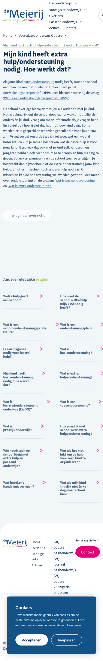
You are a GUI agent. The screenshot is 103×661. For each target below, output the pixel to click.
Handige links (37, 557)
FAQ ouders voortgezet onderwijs (62, 584)
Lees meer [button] (74, 625)
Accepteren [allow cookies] (31, 640)
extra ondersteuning (39, 80)
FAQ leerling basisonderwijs (63, 564)
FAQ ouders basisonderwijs (63, 547)
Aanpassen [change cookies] (67, 640)
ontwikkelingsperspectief (22, 91)
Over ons (38, 548)
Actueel (37, 565)
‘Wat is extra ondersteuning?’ (30, 185)
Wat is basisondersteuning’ (75, 179)
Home (35, 542)
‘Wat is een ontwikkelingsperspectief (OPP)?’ (36, 97)
